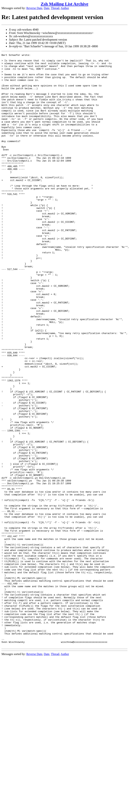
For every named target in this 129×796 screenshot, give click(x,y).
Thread (55, 8)
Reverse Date (34, 8)
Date (46, 8)
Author (65, 8)
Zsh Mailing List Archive (64, 3)
